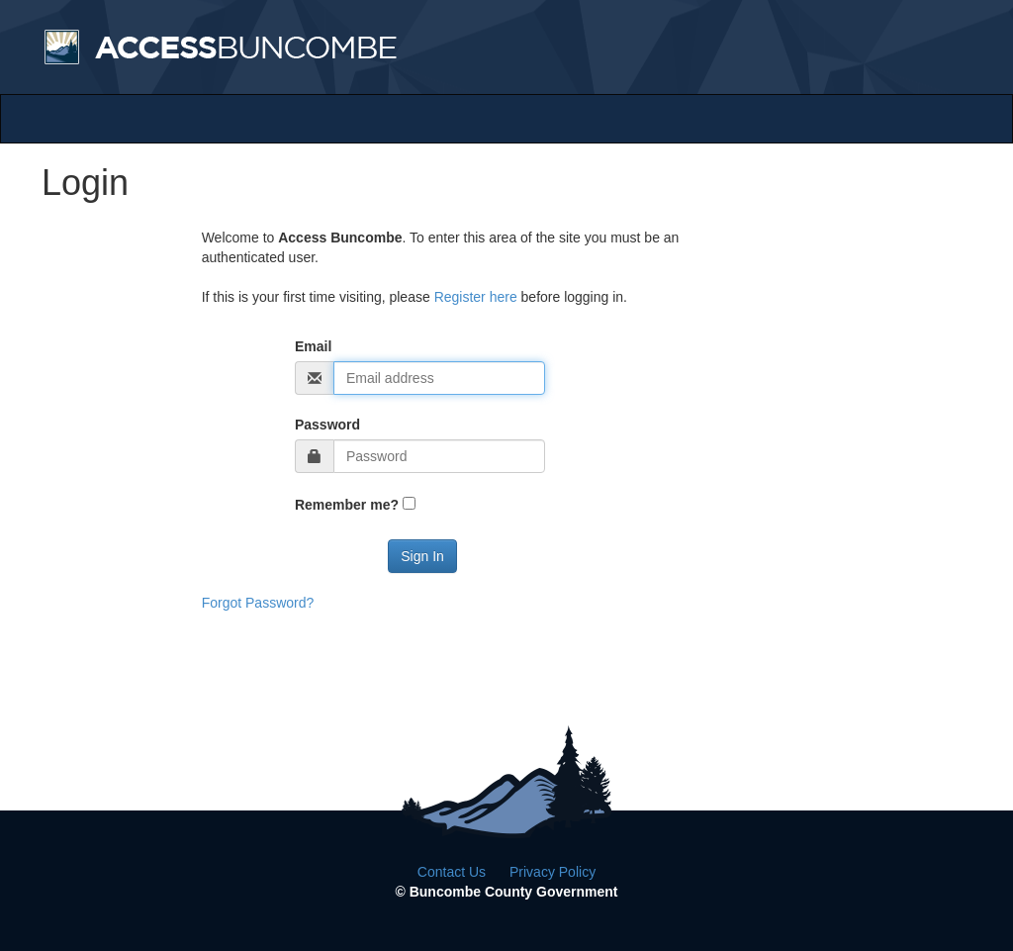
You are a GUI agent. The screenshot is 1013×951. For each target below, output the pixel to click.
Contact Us (451, 872)
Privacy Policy (552, 872)
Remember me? (347, 505)
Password (327, 424)
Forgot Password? (258, 603)
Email (313, 346)
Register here (475, 297)
